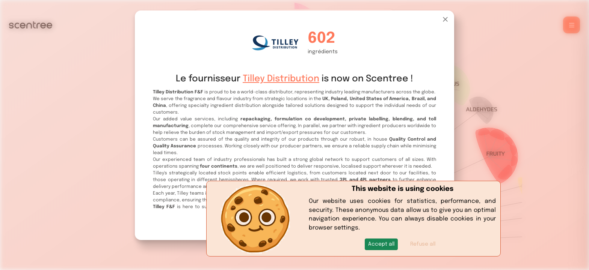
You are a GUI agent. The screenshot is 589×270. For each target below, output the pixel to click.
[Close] (445, 19)
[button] (381, 244)
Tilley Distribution (281, 79)
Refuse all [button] (422, 244)
